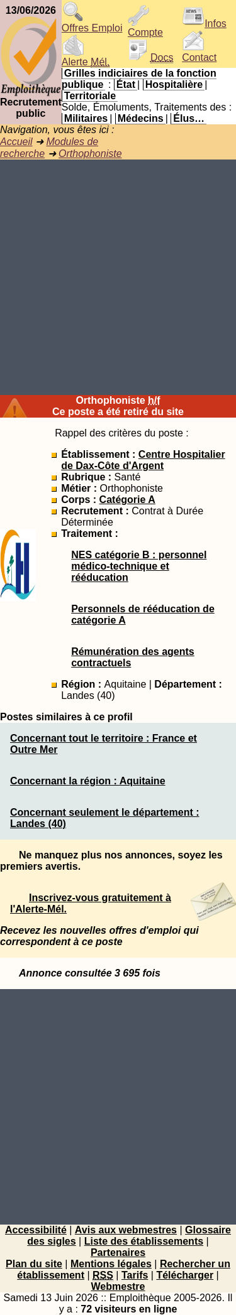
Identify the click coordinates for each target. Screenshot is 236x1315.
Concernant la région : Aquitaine (88, 781)
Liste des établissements (143, 1241)
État (125, 84)
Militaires (86, 118)
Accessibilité (36, 1230)
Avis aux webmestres (126, 1230)
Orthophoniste (90, 153)
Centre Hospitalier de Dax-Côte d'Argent (143, 460)
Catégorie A (127, 499)
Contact (199, 53)
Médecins (141, 118)
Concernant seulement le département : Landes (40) (104, 818)
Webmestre (118, 1286)
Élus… (189, 118)
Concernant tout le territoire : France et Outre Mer (103, 744)
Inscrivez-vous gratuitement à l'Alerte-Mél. (90, 903)
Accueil (16, 141)
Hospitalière (174, 84)
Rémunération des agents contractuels (132, 657)
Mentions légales (111, 1263)
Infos (204, 23)
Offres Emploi (92, 23)
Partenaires (118, 1252)
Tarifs (134, 1275)
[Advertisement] (118, 277)
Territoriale (90, 95)
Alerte (86, 57)
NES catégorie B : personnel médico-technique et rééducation (138, 566)
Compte (145, 28)
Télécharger (184, 1275)
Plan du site (34, 1263)
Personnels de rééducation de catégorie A (143, 614)
